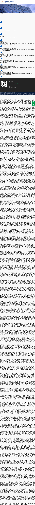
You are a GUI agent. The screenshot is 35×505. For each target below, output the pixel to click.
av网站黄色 (15, 123)
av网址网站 (29, 259)
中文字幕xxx (33, 471)
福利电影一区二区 (16, 417)
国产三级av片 (23, 294)
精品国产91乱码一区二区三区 (27, 123)
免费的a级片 (27, 341)
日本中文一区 (26, 240)
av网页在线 (27, 107)
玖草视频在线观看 (29, 441)
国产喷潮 (7, 174)
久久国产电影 (22, 174)
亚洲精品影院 (13, 282)
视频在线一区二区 (29, 323)
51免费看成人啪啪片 (10, 381)
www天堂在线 (6, 315)
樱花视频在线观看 (13, 180)
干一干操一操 (22, 109)
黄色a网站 (2, 438)
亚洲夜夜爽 (33, 296)
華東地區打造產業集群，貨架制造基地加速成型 (6, 72)
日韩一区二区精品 (30, 478)
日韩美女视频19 (7, 283)
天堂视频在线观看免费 (25, 351)
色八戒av (23, 219)
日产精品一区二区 (13, 232)
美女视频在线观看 (29, 269)
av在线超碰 (14, 462)
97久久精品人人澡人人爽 (14, 103)
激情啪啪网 (30, 166)
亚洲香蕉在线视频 (14, 117)
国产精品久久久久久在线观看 (19, 352)
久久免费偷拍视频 (10, 326)
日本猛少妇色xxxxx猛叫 (16, 301)
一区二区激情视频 (9, 467)
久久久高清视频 (11, 430)
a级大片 (30, 355)
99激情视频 (24, 441)
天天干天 (19, 432)
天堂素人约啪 (23, 107)
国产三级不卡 (2, 327)
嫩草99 (1, 382)
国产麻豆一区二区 (9, 116)
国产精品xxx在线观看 (19, 309)
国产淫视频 (19, 273)
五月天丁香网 (17, 287)
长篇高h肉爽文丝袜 (26, 135)
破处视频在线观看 (6, 430)
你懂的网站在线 (4, 476)
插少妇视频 (5, 435)
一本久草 (4, 416)
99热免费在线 (15, 265)
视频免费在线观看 (21, 469)
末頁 (7, 77)
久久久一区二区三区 (10, 130)
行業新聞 (1, 14)
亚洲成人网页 (20, 135)
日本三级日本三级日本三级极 (9, 187)
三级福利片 (17, 308)
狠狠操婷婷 (32, 154)
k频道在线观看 (8, 282)
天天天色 (25, 347)
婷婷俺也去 (24, 229)
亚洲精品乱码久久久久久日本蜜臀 (23, 413)
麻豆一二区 (20, 425)
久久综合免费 (28, 176)
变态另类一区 (27, 117)
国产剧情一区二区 (16, 99)
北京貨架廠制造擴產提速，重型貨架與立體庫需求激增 (7, 66)
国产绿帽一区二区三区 (29, 195)
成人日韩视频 (33, 483)
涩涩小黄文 (23, 142)
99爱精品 (14, 268)
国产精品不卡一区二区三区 (17, 326)
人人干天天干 (26, 172)
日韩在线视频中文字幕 (27, 158)
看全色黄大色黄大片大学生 (20, 288)
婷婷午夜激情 (31, 295)
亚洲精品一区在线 (12, 445)
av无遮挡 (33, 352)
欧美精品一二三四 (30, 224)
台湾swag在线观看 (5, 165)
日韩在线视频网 (18, 283)
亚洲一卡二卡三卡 (8, 125)
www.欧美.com (2, 363)
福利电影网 (22, 447)
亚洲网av (32, 500)
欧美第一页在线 (4, 168)
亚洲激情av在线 (16, 102)
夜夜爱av (31, 417)
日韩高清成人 (9, 499)
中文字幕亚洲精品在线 (5, 139)
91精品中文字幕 (15, 469)
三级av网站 (8, 210)
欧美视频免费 (31, 223)
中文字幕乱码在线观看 (24, 147)
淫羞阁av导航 (11, 123)
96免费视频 (32, 332)
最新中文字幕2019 (31, 232)
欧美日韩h (32, 374)
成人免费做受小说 (8, 261)
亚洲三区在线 (30, 392)
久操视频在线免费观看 (5, 413)
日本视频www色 (17, 194)
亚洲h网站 (15, 381)
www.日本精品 (23, 216)
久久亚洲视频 (21, 185)
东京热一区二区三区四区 (24, 348)
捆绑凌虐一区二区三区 (10, 447)
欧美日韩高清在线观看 (9, 468)
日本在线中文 (31, 254)
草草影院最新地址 (22, 173)
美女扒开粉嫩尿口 (17, 426)
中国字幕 (16, 215)
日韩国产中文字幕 (12, 377)
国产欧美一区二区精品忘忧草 (29, 380)
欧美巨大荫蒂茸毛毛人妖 (5, 464)
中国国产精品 (8, 380)
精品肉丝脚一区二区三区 (23, 144)
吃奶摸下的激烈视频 (25, 208)
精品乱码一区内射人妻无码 (5, 308)
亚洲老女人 (16, 108)
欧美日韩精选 (28, 403)
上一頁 (2, 77)
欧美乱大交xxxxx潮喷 (16, 397)
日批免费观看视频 (8, 362)
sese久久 (2, 160)
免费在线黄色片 (23, 273)
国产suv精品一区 (24, 302)
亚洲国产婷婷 (32, 219)
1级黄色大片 (13, 231)
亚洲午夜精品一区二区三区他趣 (17, 100)
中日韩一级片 (28, 502)
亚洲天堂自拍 (3, 312)
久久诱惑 (3, 389)
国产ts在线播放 (21, 280)
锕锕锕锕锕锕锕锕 (11, 310)
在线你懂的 (10, 239)
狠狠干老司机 (10, 164)
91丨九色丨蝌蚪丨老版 (30, 143)
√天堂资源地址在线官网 (9, 114)
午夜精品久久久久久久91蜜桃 (11, 290)
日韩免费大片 (20, 305)
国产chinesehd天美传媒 (12, 251)
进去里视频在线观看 (8, 462)
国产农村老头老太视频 (29, 496)
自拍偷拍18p (29, 273)
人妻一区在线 (18, 281)
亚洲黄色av (30, 159)
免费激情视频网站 (31, 353)
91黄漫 (4, 248)
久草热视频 (9, 246)
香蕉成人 (12, 303)
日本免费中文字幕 (27, 368)
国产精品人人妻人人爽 (6, 302)
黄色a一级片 (27, 207)
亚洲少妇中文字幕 (15, 116)
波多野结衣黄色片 (30, 116)
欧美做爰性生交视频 (20, 136)
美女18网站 (3, 380)
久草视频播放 (2, 253)
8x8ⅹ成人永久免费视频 (22, 502)
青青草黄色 (6, 102)
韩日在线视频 (18, 318)
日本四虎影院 (31, 246)
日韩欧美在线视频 (24, 485)
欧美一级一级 (23, 195)
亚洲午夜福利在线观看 (18, 203)
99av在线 (26, 211)
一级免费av (2, 236)
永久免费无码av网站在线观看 (6, 267)
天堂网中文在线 (8, 175)
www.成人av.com (32, 172)
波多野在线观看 (31, 173)
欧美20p (14, 157)
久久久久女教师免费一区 (23, 276)
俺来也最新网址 (12, 287)
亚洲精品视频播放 (26, 180)
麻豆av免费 (16, 394)
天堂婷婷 (31, 311)
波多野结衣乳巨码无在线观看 (19, 230)
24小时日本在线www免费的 (11, 106)
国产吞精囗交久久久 (29, 330)
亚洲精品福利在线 (31, 150)
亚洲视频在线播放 (26, 100)
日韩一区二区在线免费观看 (30, 165)
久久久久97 (4, 107)
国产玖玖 (30, 99)
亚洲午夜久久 (23, 360)
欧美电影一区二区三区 (7, 438)
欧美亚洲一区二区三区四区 (21, 218)
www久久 (28, 294)
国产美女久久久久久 (17, 132)
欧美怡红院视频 (17, 481)
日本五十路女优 (31, 190)
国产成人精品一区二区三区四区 (18, 291)
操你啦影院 (10, 425)
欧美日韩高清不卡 (18, 219)
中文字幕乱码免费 (23, 455)
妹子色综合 (15, 367)
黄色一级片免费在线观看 (19, 187)
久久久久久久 (32, 109)
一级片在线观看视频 (4, 355)
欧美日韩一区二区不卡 (28, 434)
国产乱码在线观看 (20, 279)
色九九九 (29, 147)
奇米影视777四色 (24, 461)
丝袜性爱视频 (26, 308)
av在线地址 (28, 305)
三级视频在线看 (19, 410)
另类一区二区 (18, 107)
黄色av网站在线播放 (17, 302)
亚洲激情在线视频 (9, 312)
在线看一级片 (15, 483)
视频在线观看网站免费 (6, 420)
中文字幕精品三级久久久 (12, 272)
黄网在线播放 (17, 340)
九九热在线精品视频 (10, 334)
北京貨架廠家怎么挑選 (3, 36)
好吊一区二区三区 (4, 209)
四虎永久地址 (5, 167)
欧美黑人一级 (20, 166)
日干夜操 (15, 398)
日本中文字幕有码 (29, 204)
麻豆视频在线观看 (25, 118)
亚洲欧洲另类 (28, 128)
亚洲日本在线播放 (25, 454)
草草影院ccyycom (12, 281)
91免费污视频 (13, 448)
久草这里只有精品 (28, 463)
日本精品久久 (14, 239)
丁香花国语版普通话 (23, 161)
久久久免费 (11, 136)
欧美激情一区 (13, 456)
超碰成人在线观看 (16, 496)
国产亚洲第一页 (23, 178)
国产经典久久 (13, 296)
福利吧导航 (27, 106)
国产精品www (9, 489)
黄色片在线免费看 (31, 251)
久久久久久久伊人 (30, 361)
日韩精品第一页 (17, 260)
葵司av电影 (12, 210)
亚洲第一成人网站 (5, 442)
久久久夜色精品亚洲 (15, 276)
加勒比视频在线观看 (6, 268)
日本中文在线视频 (14, 274)
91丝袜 (32, 312)
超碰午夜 (14, 360)
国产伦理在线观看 (26, 236)
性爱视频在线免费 (9, 337)
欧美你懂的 (5, 471)
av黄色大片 (7, 298)
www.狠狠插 (32, 107)
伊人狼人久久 (16, 482)
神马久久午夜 (27, 311)
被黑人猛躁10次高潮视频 (19, 138)
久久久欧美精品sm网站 (27, 245)
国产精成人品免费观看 (8, 295)
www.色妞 (1, 340)
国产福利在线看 (30, 276)
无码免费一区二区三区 (19, 143)
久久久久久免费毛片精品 (4, 339)
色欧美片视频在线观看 (13, 387)
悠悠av (1, 136)
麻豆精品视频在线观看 (24, 150)
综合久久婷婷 (20, 175)
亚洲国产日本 (3, 122)
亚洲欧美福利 (30, 497)
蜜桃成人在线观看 (29, 216)
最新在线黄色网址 (20, 251)
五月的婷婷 (18, 238)
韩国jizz (32, 439)
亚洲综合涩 (28, 303)
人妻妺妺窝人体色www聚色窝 (9, 108)
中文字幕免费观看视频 (17, 224)
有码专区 (26, 431)
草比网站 (30, 385)
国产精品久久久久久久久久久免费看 (22, 247)
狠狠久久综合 (15, 259)
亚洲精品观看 (20, 245)
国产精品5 (6, 396)
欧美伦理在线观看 (28, 390)
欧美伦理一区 (27, 370)
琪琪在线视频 (30, 490)
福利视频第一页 (9, 176)
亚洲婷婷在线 (30, 382)
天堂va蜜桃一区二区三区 (24, 110)
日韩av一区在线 (14, 294)
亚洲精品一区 (32, 474)
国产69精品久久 (11, 150)
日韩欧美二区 (26, 319)
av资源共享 (10, 469)
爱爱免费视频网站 (23, 113)
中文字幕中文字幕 (19, 460)
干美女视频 (18, 240)
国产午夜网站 (12, 139)
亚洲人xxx (26, 246)
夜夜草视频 (29, 464)
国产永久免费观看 (21, 339)
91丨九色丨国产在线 (5, 216)
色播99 (12, 132)
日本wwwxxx (13, 143)
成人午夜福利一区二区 (24, 210)
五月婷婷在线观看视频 (27, 102)
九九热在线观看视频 (6, 136)
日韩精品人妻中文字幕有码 (17, 441)
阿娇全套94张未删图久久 (4, 273)
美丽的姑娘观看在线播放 (9, 433)
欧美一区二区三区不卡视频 (5, 178)
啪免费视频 (30, 210)
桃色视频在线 (19, 431)
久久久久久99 (17, 129)
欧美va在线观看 (30, 115)
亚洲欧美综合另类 (10, 99)
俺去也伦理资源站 (14, 229)
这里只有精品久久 (5, 376)
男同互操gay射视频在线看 (4, 348)
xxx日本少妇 (13, 261)
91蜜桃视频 (19, 233)
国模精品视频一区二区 (10, 118)
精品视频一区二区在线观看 (22, 215)
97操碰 (16, 145)
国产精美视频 (25, 145)
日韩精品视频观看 (19, 180)
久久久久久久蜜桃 (25, 115)
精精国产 (9, 218)
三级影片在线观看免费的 (7, 316)
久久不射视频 (7, 153)
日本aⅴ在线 (8, 247)
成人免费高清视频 (3, 502)
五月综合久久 (10, 360)
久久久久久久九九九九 (8, 223)
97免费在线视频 (17, 303)
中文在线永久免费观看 (13, 315)
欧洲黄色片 (22, 202)
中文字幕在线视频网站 (7, 439)
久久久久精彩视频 (7, 113)
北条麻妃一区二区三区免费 (20, 255)
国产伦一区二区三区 (23, 397)
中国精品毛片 (2, 297)
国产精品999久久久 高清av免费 (18, 248)
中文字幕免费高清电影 (5, 330)
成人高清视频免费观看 (23, 164)
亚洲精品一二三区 (28, 381)
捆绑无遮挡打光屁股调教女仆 (16, 267)
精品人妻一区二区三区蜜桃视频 (8, 142)
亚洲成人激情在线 (27, 202)
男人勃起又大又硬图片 (10, 135)
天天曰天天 (14, 216)
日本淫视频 (27, 385)
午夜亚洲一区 (31, 207)
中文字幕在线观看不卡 (8, 496)
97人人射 (16, 135)
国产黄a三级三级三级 (27, 309)
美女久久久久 (17, 430)
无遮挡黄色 (2, 333)
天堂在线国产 (18, 152)
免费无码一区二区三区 (13, 233)
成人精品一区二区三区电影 (25, 332)
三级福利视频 (24, 111)
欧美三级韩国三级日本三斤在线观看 (10, 309)
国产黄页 (1, 439)
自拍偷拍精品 (23, 106)
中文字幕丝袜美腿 (11, 382)
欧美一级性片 (21, 324)
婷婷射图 (12, 302)
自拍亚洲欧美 (2, 448)
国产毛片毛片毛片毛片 (16, 181)
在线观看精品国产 (23, 252)
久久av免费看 (25, 166)
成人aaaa (22, 301)
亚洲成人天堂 (15, 433)
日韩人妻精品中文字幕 (17, 182)
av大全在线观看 (27, 136)
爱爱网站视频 (2, 110)
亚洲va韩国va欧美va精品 (17, 461)
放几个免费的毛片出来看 (14, 502)
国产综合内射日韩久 (6, 154)
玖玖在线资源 (2, 254)
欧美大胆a (13, 246)
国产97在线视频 (16, 358)
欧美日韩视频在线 (29, 255)
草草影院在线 (31, 275)
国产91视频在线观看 (13, 463)
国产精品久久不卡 (7, 428)
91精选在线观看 (17, 210)
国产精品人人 (31, 447)
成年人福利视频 (19, 114)
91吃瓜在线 (23, 211)
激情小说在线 (19, 338)
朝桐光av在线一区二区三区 (13, 305)
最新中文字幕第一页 (6, 180)
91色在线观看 (23, 403)
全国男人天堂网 (2, 131)
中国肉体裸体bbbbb (16, 423)
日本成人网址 (5, 225)
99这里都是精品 (4, 366)
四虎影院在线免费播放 (5, 244)
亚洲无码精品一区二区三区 (20, 246)
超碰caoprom (5, 230)
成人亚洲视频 (31, 394)
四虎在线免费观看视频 (23, 186)
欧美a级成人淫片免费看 (24, 124)
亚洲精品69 (28, 471)
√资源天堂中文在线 (8, 440)
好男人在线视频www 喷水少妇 (11, 196)
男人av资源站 (24, 261)
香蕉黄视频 (5, 418)
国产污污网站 (29, 209)
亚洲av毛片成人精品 (22, 495)
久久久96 (16, 185)
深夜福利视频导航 (10, 367)
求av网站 (9, 491)
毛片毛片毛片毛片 (30, 262)
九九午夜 (33, 280)
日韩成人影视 (20, 312)
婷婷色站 (5, 182)
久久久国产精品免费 (3, 130)
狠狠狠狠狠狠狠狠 (20, 237)
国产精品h (28, 267)
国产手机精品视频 (7, 101)
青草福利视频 (15, 327)
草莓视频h (33, 397)
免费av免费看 (18, 290)
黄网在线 (18, 146)
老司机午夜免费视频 (12, 331)
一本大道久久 (2, 125)
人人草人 (7, 363)
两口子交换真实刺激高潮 (9, 124)
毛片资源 (24, 409)
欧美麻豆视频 (32, 160)
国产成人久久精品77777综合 (13, 158)
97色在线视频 (14, 337)
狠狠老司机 (22, 181)
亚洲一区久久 (24, 189)
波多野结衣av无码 (10, 418)
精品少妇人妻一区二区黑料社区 (11, 146)
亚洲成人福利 (31, 171)
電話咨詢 (33, 105)
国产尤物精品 (33, 193)
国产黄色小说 (10, 457)
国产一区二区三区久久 (16, 176)
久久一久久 (29, 397)
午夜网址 (29, 283)
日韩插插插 (2, 280)
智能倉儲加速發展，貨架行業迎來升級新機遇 (6, 54)
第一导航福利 (5, 193)
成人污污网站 (4, 176)
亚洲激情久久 (19, 232)
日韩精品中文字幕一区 (11, 161)
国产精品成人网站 (10, 388)
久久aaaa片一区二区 (16, 110)
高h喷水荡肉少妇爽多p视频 (23, 159)
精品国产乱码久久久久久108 (25, 152)
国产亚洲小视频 (16, 243)
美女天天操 (8, 304)
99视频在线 (10, 322)
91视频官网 (30, 316)
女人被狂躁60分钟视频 (19, 231)
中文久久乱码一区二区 (21, 250)
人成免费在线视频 (23, 194)
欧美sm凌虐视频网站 (16, 186)
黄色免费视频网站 (19, 344)
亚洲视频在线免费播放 (15, 137)
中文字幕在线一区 (26, 337)
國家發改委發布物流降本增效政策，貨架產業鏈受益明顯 (8, 48)
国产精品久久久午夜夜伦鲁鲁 (29, 339)
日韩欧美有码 (10, 396)
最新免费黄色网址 (32, 438)
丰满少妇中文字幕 (7, 274)
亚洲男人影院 (23, 383)
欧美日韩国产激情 (26, 139)
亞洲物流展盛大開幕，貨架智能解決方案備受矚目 (7, 60)
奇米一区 (1, 207)
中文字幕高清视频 (8, 137)
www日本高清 (14, 316)
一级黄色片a (19, 398)
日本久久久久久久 (14, 125)
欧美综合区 (29, 201)
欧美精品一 (27, 427)
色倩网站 (11, 413)
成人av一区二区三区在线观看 (14, 324)
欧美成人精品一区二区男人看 (12, 435)
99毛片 (5, 181)
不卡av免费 (12, 138)
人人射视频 (19, 266)
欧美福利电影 (27, 469)
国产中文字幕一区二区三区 (10, 503)
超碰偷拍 (14, 475)
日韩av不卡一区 (8, 172)
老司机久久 (4, 145)
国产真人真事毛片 (20, 337)
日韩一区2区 (8, 279)
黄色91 (30, 489)
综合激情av (18, 151)
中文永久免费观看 (25, 232)
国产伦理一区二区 (22, 223)
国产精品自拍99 (6, 207)
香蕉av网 (14, 238)
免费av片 (30, 468)
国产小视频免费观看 (16, 204)
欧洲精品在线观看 (3, 431)
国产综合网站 (14, 405)
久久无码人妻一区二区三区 (10, 185)
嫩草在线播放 (26, 275)
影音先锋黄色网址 (21, 226)
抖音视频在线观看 (25, 168)
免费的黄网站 (2, 252)
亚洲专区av (14, 255)
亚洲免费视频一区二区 (16, 121)
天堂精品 (1, 144)
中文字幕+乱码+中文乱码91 (12, 474)
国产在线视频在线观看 (6, 201)
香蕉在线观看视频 (8, 320)
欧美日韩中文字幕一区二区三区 (26, 376)
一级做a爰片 (7, 194)
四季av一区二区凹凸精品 (26, 114)
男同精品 (12, 243)
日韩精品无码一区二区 (11, 209)
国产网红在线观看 (29, 369)
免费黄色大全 (22, 197)
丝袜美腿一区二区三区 (21, 334)
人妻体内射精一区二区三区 (29, 174)
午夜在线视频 (29, 406)
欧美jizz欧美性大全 (3, 367)
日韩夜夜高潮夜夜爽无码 (28, 428)
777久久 (11, 208)
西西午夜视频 (15, 347)
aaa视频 (4, 146)
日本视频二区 (13, 283)
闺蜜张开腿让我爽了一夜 (7, 470)
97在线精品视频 (23, 204)
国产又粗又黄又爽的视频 (6, 500)
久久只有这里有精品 (10, 230)
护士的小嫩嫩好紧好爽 (12, 460)
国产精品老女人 (10, 471)
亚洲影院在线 (23, 290)
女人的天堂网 (5, 322)
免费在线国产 (21, 102)
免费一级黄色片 (5, 251)
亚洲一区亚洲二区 (5, 394)
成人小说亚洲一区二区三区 (22, 183)
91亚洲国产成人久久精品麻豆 (18, 346)
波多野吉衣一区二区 (25, 442)
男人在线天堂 (13, 288)
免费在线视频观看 (32, 187)
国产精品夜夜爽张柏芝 (9, 122)
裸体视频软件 (23, 452)
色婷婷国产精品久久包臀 (21, 117)
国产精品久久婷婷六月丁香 (4, 188)
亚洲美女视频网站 (12, 165)
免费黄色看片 (12, 201)
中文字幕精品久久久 (22, 489)
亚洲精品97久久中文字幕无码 (5, 208)
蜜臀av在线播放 (21, 222)
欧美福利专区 (31, 231)
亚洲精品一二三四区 (28, 250)
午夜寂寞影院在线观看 (22, 128)
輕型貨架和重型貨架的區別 (4, 42)
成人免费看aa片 (7, 410)
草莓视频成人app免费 (3, 246)
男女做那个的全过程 (31, 129)
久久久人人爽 (17, 384)
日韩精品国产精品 (5, 183)
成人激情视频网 (25, 187)
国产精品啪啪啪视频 (18, 442)
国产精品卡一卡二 (14, 266)
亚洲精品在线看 (30, 168)
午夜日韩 (31, 315)
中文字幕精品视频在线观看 (27, 175)
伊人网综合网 (19, 351)
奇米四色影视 (20, 116)
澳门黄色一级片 (15, 390)
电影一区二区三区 (20, 490)
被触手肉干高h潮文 (26, 346)
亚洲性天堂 (15, 338)
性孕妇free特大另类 (28, 125)
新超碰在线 (21, 308)
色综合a (7, 158)
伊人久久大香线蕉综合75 (26, 153)
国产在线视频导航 (17, 174)
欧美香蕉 (18, 202)
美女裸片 (19, 195)
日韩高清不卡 (3, 152)
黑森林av (10, 216)
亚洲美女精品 (13, 152)
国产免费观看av (16, 388)
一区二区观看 (27, 146)
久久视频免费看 (10, 159)
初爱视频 (18, 157)
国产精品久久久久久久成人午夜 (9, 236)
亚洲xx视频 (19, 168)
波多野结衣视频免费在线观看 (5, 226)
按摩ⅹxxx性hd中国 (12, 153)
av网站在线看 (6, 490)
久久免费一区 (13, 107)
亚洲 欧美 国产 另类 (22, 108)
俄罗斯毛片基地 (15, 432)
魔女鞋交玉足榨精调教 (4, 272)
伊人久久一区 (5, 311)
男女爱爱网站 (15, 355)
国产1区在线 (27, 447)
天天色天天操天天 (24, 318)
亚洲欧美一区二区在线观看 (7, 100)
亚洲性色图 (7, 455)
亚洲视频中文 (29, 333)
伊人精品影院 (25, 460)
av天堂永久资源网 (25, 392)
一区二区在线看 (18, 178)
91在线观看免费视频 (3, 218)
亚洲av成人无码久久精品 (11, 145)
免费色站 (6, 150)
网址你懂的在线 (14, 262)
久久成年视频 (13, 178)
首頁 (0, 77)
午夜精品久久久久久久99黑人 (8, 144)
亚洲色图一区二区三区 (28, 226)
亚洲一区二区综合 (30, 218)
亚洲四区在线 (13, 323)
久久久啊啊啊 (20, 362)
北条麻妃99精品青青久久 (10, 345)
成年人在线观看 (31, 348)
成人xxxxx (3, 361)
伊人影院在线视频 (27, 103)
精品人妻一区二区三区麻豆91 (15, 412)
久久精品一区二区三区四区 (23, 320)
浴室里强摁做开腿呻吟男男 (8, 332)
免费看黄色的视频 (21, 327)
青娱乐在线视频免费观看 (21, 239)
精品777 (31, 337)
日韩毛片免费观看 (15, 406)
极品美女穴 (2, 153)
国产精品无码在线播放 (26, 154)
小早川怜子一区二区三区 (31, 384)
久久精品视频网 (29, 265)
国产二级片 (6, 301)
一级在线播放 (8, 138)
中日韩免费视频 (15, 166)
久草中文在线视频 (22, 322)
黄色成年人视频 (29, 495)
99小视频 (24, 116)
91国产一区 (29, 215)
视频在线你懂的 (3, 468)
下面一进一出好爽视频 (5, 111)
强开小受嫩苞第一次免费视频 (14, 395)
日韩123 (28, 420)
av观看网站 (29, 260)
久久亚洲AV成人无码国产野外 (18, 160)
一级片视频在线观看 (18, 341)
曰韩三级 (25, 143)
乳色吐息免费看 (5, 370)
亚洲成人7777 (20, 123)
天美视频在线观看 (9, 397)
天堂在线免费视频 (11, 129)
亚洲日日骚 (13, 172)
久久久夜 (9, 171)
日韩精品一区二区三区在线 (24, 99)
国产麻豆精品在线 (12, 484)
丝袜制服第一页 (12, 298)
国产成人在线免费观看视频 (12, 370)
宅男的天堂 (28, 404)
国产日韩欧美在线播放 (17, 122)
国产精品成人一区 (14, 218)
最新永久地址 (31, 211)
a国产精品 (33, 381)
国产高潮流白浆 (16, 144)
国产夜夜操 (25, 490)
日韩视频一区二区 (13, 240)
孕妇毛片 (11, 268)
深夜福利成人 (18, 360)
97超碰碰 (24, 305)
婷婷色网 (22, 253)
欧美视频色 (17, 131)
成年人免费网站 (11, 203)
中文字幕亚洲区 (14, 491)
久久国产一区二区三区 (23, 500)
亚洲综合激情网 (16, 317)
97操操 (2, 123)
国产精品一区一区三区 (27, 363)
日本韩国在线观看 (29, 433)
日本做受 (12, 333)
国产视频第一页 (8, 179)
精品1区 (16, 209)
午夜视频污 (19, 216)
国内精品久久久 (17, 197)
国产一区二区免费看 (24, 182)
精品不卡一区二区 (24, 214)
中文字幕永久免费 (24, 303)
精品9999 (11, 214)
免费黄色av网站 (16, 109)
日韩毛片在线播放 (8, 448)
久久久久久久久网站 (28, 280)
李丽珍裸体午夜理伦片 (28, 352)
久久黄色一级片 (5, 404)
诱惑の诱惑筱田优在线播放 (29, 366)
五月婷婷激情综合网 (3, 106)
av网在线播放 (29, 424)
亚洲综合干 (7, 324)
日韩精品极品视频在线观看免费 (16, 439)
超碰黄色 (19, 347)
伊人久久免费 (7, 369)
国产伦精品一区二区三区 (9, 160)
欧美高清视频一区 (30, 389)
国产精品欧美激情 (31, 304)
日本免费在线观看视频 (8, 504)
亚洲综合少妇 (30, 345)
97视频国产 (6, 453)
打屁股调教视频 (30, 144)
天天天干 (19, 211)
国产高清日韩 (14, 499)
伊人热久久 (28, 161)
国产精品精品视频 (11, 115)
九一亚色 (33, 467)
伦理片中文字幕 (18, 456)
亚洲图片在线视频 (3, 143)
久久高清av (2, 187)
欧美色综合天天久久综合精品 (5, 214)
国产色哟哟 (2, 222)
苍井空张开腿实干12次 (15, 280)
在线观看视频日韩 (14, 189)
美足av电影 (4, 118)
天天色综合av (3, 282)
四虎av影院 (2, 309)
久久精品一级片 (9, 166)
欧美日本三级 (11, 455)
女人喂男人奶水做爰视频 (11, 353)
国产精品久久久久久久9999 (8, 289)
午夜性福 (33, 446)
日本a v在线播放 (7, 286)
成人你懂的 (22, 368)
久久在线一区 (17, 368)
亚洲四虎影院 (9, 391)
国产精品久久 (20, 145)
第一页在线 (13, 438)
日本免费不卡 (5, 382)
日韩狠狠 (33, 186)
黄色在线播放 (31, 180)
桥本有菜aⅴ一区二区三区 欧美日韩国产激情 (28, 238)
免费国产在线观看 (7, 341)
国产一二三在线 (4, 219)
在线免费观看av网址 (7, 296)
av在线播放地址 (18, 253)
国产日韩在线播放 (17, 150)
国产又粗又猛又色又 (21, 381)
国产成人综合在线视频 (4, 478)
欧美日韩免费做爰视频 (11, 219)
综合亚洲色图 (13, 190)
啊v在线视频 (4, 427)
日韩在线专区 (5, 129)
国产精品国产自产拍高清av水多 (6, 492)
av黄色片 (15, 258)
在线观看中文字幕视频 (13, 207)
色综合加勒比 (2, 281)
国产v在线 (14, 396)
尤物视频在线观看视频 (30, 189)
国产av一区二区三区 (21, 366)
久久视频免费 (23, 233)
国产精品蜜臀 (23, 121)
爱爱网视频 (28, 113)
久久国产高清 (22, 146)
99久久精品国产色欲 (11, 215)
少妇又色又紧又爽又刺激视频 (26, 122)
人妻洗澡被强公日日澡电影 (5, 103)
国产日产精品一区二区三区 (16, 179)
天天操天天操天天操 (22, 467)
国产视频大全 (12, 111)
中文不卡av (30, 186)
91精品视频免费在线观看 (17, 208)
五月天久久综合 (8, 288)
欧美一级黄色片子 (12, 253)
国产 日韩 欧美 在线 (9, 338)
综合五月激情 (31, 236)
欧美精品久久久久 (3, 243)
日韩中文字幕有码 (3, 375)
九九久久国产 (33, 362)
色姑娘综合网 (32, 135)
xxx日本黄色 (17, 275)
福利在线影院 (7, 361)
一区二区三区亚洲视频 (20, 448)
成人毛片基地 (15, 167)
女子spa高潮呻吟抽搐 (29, 239)
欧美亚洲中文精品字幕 (17, 332)
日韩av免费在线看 (7, 222)
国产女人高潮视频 (19, 153)
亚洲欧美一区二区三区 (21, 289)
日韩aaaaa (24, 323)
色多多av (21, 131)
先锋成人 (20, 420)
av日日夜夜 (20, 118)
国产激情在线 (30, 182)
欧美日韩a (27, 223)
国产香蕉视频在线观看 (22, 265)
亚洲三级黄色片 (16, 159)
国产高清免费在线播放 (10, 495)
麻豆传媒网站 (10, 355)
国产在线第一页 (28, 446)
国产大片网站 (5, 237)
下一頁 (5, 77)
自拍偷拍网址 (15, 183)
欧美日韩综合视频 (23, 260)
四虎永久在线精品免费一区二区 (30, 253)
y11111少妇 (8, 412)
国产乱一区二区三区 (11, 311)
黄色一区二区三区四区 (21, 370)
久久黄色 (16, 118)
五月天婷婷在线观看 (13, 361)
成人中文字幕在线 (30, 302)
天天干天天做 (24, 361)
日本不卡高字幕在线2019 (27, 131)
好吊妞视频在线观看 (9, 204)
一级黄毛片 (18, 106)
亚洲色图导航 (10, 102)
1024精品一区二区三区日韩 (15, 113)
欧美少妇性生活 (24, 267)
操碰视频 (13, 391)
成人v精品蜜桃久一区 (4, 203)
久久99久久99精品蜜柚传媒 (29, 272)
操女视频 (6, 252)
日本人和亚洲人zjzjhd (18, 236)
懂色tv (16, 376)
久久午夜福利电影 (13, 286)
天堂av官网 (26, 281)
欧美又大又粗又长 (29, 409)
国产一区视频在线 (13, 101)
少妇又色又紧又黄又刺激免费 (22, 258)
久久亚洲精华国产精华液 (28, 423)
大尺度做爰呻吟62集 (16, 164)
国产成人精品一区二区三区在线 (5, 259)
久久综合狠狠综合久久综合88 (24, 394)
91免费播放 (28, 315)
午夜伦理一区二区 (13, 247)
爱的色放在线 (12, 340)
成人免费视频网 (26, 295)
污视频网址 (4, 179)
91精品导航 (10, 255)
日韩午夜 (19, 399)
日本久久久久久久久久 (30, 130)
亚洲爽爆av (7, 131)
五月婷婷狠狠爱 (3, 398)
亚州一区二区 (31, 203)
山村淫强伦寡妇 (7, 384)
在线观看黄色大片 (26, 279)
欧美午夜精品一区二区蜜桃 (4, 151)
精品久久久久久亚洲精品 (11, 419)
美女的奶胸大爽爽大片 (27, 312)
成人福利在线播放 (28, 435)
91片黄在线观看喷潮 (12, 348)
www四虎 (10, 188)
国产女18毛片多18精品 (9, 327)
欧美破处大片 (29, 179)
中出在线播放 (24, 244)
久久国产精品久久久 (22, 395)
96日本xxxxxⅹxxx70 (3, 166)
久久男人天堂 (21, 103)
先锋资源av (17, 377)
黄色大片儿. (7, 331)
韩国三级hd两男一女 (15, 254)
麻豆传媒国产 (30, 457)
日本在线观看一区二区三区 (13, 128)
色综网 (12, 259)
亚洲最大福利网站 (4, 115)
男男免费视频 (4, 135)
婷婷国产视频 (8, 143)
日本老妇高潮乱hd (25, 196)
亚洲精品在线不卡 (24, 179)
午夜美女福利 (28, 391)
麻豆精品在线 (19, 392)
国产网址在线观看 (6, 240)
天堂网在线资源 (28, 467)
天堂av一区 (8, 107)
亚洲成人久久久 (16, 468)
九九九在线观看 (22, 438)
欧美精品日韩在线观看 (21, 207)
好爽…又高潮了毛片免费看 (21, 315)
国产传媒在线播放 (28, 358)
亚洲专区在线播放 (31, 252)
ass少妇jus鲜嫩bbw (3, 276)
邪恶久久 (13, 318)
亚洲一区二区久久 (6, 250)
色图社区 (23, 341)
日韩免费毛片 (19, 189)
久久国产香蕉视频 (4, 457)
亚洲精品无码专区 (18, 201)
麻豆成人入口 (27, 219)
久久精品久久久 (11, 330)
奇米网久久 (10, 301)
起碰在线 (16, 322)
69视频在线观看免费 (25, 268)
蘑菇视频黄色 (2, 194)
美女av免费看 (8, 152)
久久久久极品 (11, 258)
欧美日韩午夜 (28, 374)
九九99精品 (17, 161)
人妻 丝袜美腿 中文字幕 (22, 209)
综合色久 (28, 193)
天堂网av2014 (13, 200)
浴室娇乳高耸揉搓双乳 (30, 157)
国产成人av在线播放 (7, 294)
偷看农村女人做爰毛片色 (14, 173)
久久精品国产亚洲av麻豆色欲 (24, 171)
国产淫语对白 (5, 171)
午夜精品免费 (2, 318)
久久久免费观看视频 (3, 161)
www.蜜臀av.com (3, 174)
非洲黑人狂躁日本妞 (18, 111)
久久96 (20, 477)
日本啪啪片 (15, 168)
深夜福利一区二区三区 (27, 185)
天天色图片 (17, 428)
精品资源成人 (20, 158)
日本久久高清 (29, 375)
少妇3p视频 (15, 202)
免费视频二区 (28, 296)
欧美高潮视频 (28, 396)
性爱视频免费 (18, 475)
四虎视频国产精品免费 (27, 138)
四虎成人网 (10, 167)
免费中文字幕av (9, 373)
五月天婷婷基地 (23, 201)
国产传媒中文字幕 (24, 130)
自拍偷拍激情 (10, 183)
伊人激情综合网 (24, 389)
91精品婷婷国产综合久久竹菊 (21, 419)
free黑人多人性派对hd (6, 109)
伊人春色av (29, 111)
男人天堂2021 (7, 385)
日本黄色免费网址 (31, 124)
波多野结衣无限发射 (21, 125)
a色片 (1, 157)
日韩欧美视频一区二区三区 (25, 101)
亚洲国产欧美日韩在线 (5, 483)
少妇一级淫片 (19, 101)
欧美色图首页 (12, 354)
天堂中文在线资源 (28, 121)
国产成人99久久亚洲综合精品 (21, 296)
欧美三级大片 (5, 424)
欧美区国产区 (4, 402)
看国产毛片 (10, 404)
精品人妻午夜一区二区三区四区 (23, 491)
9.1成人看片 (21, 482)
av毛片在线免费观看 (31, 418)
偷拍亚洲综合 (19, 167)
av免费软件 (18, 353)
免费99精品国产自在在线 (17, 188)
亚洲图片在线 (32, 279)
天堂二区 (15, 334)
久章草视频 (15, 413)
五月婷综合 (22, 172)
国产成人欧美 (7, 287)
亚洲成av (9, 193)
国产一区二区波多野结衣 (9, 389)
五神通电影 (2, 197)
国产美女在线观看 (16, 269)
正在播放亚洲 (24, 471)
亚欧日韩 (12, 109)
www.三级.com (24, 304)
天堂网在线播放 (22, 430)
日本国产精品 (3, 186)
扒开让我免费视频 (9, 147)
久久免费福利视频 (10, 182)
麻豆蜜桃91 (19, 376)
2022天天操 (12, 194)
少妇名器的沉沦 (21, 492)
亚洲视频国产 (6, 123)
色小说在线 (11, 174)
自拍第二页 (20, 304)
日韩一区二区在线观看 (20, 286)
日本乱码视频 (5, 159)
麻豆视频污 (7, 463)
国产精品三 (27, 173)
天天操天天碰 (18, 193)
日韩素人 (19, 355)
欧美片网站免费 (6, 128)
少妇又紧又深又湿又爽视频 (24, 190)
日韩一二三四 (15, 424)
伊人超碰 (15, 136)
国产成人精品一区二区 (18, 115)
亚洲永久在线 (29, 455)
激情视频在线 (30, 459)
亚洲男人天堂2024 (28, 181)
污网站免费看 (28, 419)
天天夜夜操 (25, 262)
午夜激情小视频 (13, 498)
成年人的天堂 (20, 483)
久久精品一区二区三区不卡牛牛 (20, 391)
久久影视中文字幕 (11, 376)
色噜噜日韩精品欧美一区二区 (26, 432)
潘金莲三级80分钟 (22, 496)
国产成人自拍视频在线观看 (15, 225)
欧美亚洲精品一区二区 (8, 121)
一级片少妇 (7, 281)
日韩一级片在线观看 (26, 160)
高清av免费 (5, 215)
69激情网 (33, 245)
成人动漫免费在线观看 (8, 110)
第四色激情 (32, 136)
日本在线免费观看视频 (16, 147)
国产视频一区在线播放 (26, 367)
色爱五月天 (8, 375)
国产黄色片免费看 (16, 467)
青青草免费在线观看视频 (6, 358)
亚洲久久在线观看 (23, 157)
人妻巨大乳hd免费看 (9, 423)
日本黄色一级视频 (26, 297)
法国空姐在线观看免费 (4, 239)
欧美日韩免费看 (11, 252)
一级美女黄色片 (15, 425)
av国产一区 (33, 358)
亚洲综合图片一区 (31, 196)
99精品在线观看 (23, 266)
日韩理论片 (32, 142)
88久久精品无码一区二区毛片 (12, 351)
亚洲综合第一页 (15, 312)
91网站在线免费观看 (16, 457)
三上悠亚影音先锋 (12, 151)
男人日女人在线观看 (9, 248)
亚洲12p (9, 405)
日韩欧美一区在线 (19, 154)
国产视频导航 (29, 183)
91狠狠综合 (7, 253)
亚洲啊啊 (18, 348)
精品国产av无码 (12, 131)
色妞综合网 (28, 194)
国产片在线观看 (6, 275)
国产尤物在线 (13, 193)
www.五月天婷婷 (26, 411)
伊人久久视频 (9, 366)
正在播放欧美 (31, 425)
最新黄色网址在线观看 (14, 304)
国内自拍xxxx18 (27, 109)
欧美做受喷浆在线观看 (14, 245)
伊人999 (22, 347)
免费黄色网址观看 (30, 214)
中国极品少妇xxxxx (24, 132)
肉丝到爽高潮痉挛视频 (17, 142)
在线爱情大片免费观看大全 (16, 478)
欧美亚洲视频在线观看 (27, 222)
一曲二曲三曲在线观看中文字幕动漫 (22, 282)
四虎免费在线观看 (7, 189)
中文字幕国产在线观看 (13, 490)
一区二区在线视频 (17, 124)
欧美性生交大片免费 (28, 470)
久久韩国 (14, 114)
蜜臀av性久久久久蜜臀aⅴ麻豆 (5, 173)
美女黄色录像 (4, 326)
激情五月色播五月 (16, 373)
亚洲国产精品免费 (13, 154)
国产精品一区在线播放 (25, 188)
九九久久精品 (32, 367)
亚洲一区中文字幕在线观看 (30, 217)
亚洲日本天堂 (27, 142)
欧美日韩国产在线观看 (6, 374)
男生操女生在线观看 (24, 283)
